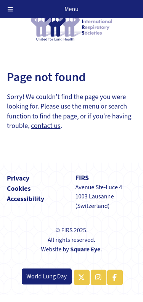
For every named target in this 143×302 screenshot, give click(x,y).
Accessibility (25, 199)
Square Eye (85, 249)
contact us (45, 126)
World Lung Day (46, 276)
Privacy (18, 178)
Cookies (19, 188)
